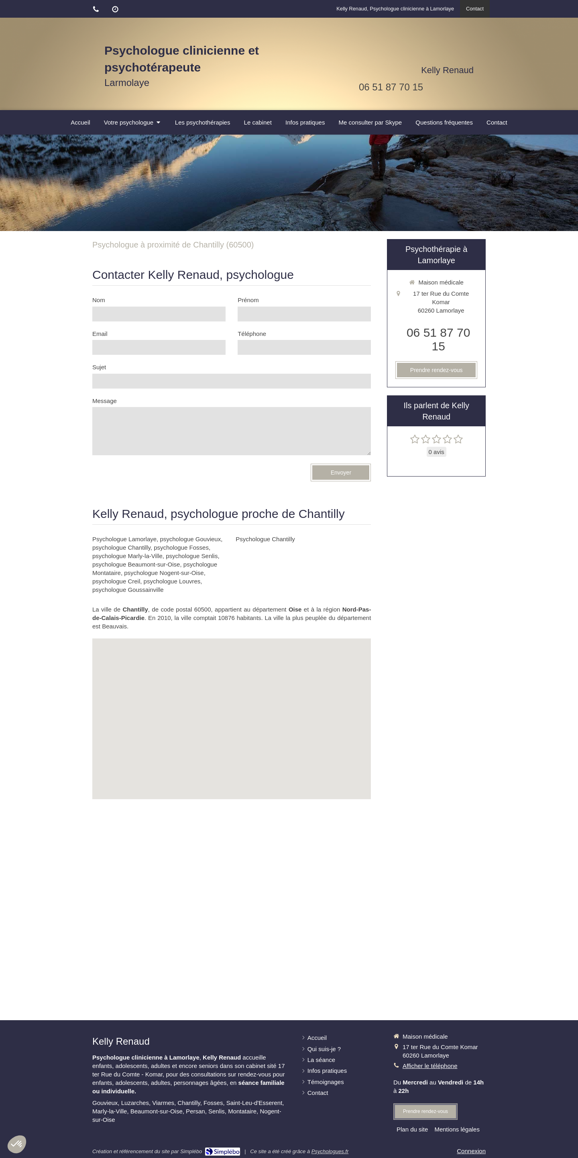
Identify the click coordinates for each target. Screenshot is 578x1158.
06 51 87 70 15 (391, 87)
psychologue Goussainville (128, 589)
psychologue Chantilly (121, 547)
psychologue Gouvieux (190, 539)
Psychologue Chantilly (265, 539)
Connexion (471, 1151)
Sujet (99, 367)
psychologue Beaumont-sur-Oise (136, 564)
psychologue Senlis (192, 555)
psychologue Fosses (181, 547)
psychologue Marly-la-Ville (127, 555)
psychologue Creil (116, 581)
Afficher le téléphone (430, 1065)
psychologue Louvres (172, 581)
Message (104, 400)
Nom (98, 300)
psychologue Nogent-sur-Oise (164, 572)
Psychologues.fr (330, 1151)
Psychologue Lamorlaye (124, 539)
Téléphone (252, 333)
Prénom (248, 300)
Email (100, 333)
